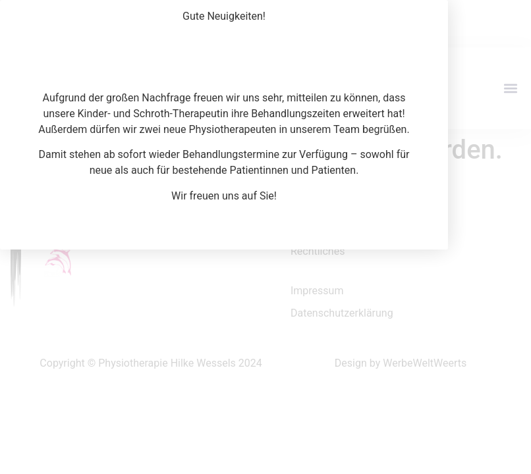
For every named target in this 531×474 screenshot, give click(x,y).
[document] (265, 237)
